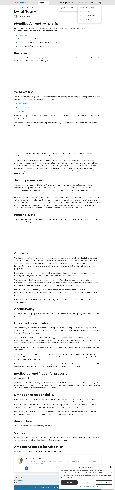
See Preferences (104, 482)
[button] (111, 467)
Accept (69, 482)
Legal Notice (95, 486)
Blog (99, 3)
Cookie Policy (23, 111)
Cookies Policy (79, 486)
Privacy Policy (87, 486)
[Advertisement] (57, 75)
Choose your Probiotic (86, 3)
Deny (86, 482)
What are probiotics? (65, 3)
